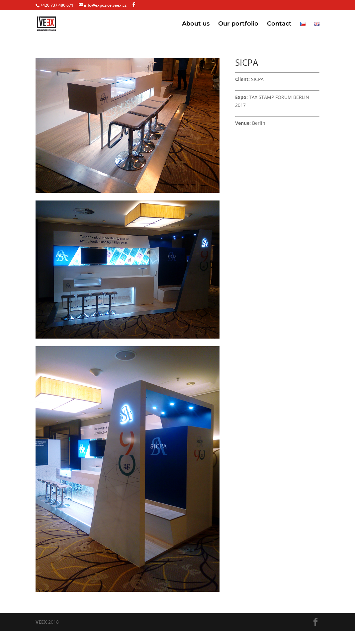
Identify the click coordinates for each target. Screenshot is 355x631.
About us (196, 24)
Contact (279, 24)
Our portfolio (238, 24)
